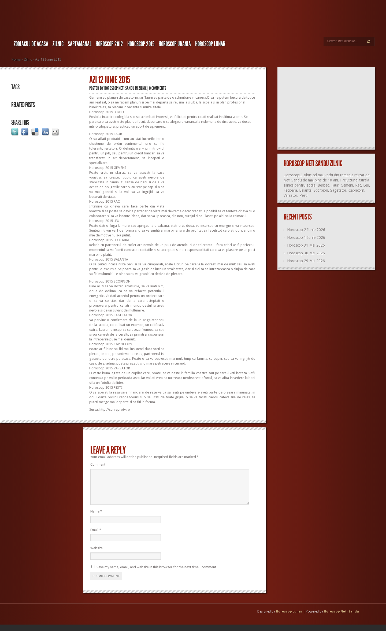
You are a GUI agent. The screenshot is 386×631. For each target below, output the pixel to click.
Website (96, 554)
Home (16, 59)
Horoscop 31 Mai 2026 (306, 245)
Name (96, 518)
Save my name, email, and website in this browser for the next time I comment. (156, 573)
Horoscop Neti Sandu (119, 88)
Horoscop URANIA (175, 44)
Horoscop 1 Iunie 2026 (306, 237)
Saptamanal (79, 44)
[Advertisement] (210, 169)
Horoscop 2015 (140, 44)
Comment (97, 464)
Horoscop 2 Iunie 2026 (306, 230)
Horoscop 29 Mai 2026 (306, 261)
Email (95, 536)
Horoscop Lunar (289, 618)
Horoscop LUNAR (210, 44)
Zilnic (58, 44)
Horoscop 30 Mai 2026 (306, 253)
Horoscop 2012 (109, 44)
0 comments (157, 88)
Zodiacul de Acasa (31, 44)
